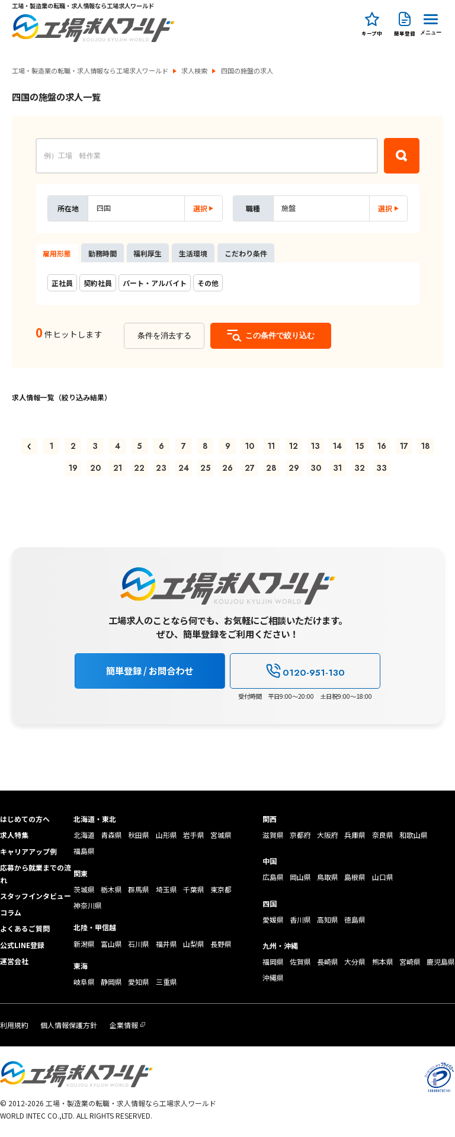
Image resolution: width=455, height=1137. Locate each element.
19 (73, 468)
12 (293, 446)
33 (381, 468)
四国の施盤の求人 (247, 71)
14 (337, 446)
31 (337, 468)
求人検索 (194, 71)
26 (227, 468)
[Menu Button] (430, 23)
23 (161, 468)
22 (139, 468)
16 (381, 446)
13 (315, 446)
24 (183, 468)
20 (95, 468)
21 (117, 468)
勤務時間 (102, 253)
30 (315, 468)
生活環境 (193, 253)
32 (359, 468)
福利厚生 (147, 253)
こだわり (246, 253)
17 (404, 446)
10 (249, 446)
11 (271, 446)
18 (425, 446)
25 (205, 468)
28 (271, 468)
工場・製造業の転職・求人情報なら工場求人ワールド (90, 71)
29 (294, 468)
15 (359, 446)
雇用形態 (57, 253)
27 (250, 468)
